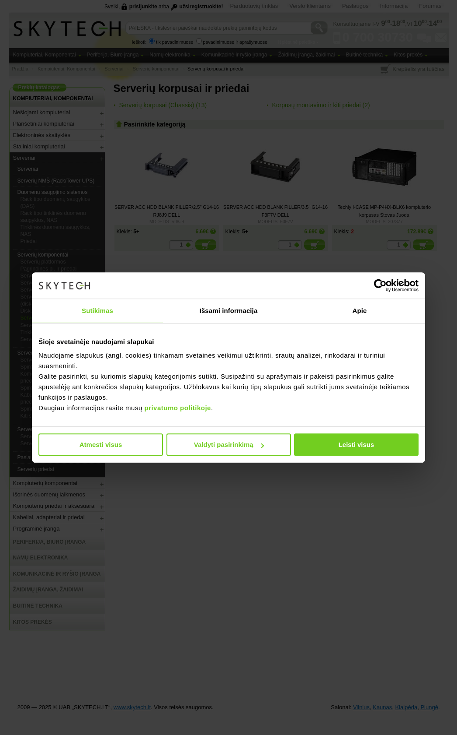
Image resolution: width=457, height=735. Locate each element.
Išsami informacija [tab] (229, 310)
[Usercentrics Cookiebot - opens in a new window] (380, 285)
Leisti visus (356, 444)
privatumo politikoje (177, 407)
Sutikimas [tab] (97, 310)
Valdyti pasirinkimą (229, 444)
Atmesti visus (101, 444)
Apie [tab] (360, 310)
